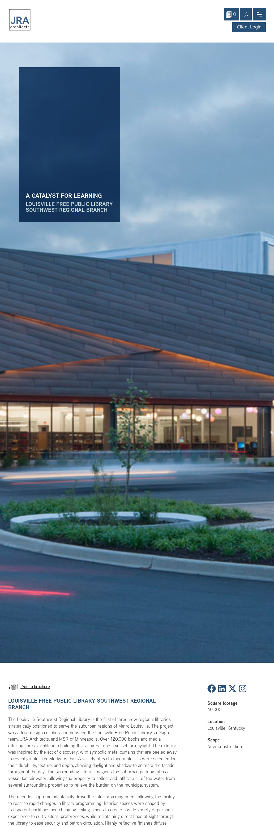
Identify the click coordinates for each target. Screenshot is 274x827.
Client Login (249, 27)
